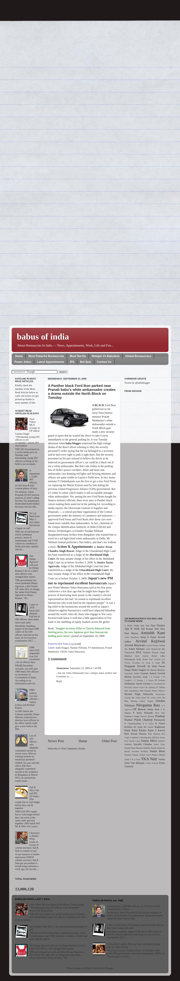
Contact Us (104, 361)
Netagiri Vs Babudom (106, 356)
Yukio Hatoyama (76, 651)
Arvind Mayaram (135, 645)
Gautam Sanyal (148, 673)
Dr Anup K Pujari (151, 663)
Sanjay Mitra (149, 740)
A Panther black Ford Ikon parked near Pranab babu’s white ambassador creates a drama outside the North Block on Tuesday (82, 391)
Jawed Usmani (143, 683)
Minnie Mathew (158, 691)
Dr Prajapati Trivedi (145, 664)
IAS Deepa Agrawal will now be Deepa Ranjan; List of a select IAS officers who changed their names (57, 947)
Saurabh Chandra (142, 744)
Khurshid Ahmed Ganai (134, 687)
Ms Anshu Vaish (154, 698)
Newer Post (56, 741)
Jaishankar (130, 683)
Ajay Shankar (158, 625)
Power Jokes (22, 361)
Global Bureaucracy (138, 356)
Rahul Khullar (139, 730)
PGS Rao (160, 713)
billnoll (88, 968)
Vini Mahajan (138, 763)
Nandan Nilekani (78, 647)
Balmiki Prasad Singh (154, 652)
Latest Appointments (50, 361)
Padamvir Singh (132, 716)
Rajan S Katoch (156, 730)
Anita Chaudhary (132, 637)
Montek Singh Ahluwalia (139, 694)
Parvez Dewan (147, 716)
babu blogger (62, 647)
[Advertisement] (145, 502)
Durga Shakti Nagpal (135, 669)
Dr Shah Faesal (156, 666)
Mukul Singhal (146, 701)
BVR (138, 652)
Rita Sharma (154, 734)
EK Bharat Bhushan (156, 670)
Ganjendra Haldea (132, 673)
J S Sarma (148, 680)
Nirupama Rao (148, 705)
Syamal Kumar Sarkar (135, 754)
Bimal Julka (158, 656)
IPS (72, 361)
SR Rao (155, 737)
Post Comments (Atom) (73, 748)
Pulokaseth (159, 719)
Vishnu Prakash (151, 763)
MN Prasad (145, 690)
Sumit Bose (157, 751)
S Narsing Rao (145, 737)
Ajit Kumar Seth (150, 628)
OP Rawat (139, 709)
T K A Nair (135, 759)
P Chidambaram (96, 647)
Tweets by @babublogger (137, 382)
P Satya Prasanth (143, 712)
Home (19, 356)
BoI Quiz (85, 361)
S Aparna (134, 737)
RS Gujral (148, 727)
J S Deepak (138, 680)
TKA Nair (149, 759)
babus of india (43, 336)
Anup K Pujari (148, 637)
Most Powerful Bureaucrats (46, 356)
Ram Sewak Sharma (136, 733)
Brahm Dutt (147, 659)
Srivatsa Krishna (140, 751)
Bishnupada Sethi (133, 659)
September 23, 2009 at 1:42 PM (85, 668)
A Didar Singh (132, 625)
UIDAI (63, 651)
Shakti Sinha (159, 744)
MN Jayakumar (132, 690)
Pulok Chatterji (143, 719)
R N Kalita (148, 724)
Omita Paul (153, 709)
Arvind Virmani (152, 645)
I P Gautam (154, 677)
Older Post (109, 741)
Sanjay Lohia (134, 741)
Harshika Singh (140, 677)
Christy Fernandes (132, 663)
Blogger (109, 968)
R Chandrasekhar (133, 723)
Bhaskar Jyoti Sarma (136, 656)
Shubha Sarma (149, 748)
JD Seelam (160, 680)
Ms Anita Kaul (139, 697)
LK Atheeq (150, 687)
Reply (59, 681)
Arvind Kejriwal (150, 641)
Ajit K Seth (132, 628)
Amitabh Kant (153, 633)
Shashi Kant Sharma (134, 748)
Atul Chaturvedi (153, 649)
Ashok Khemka (136, 649)
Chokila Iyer (159, 659)
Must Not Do (78, 356)
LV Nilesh (160, 687)
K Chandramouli (158, 684)
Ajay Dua (144, 625)
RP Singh (138, 727)
